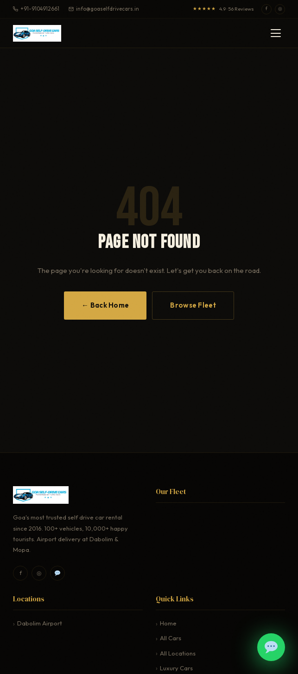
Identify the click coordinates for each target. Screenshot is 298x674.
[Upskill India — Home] (37, 33)
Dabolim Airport (39, 623)
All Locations (178, 653)
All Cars (170, 638)
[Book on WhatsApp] (271, 647)
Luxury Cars (176, 668)
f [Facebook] (266, 9)
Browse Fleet (193, 305)
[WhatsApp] (57, 573)
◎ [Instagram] (280, 9)
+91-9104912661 (36, 8)
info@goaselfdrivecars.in (104, 8)
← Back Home (105, 305)
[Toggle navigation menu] (275, 33)
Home (168, 623)
